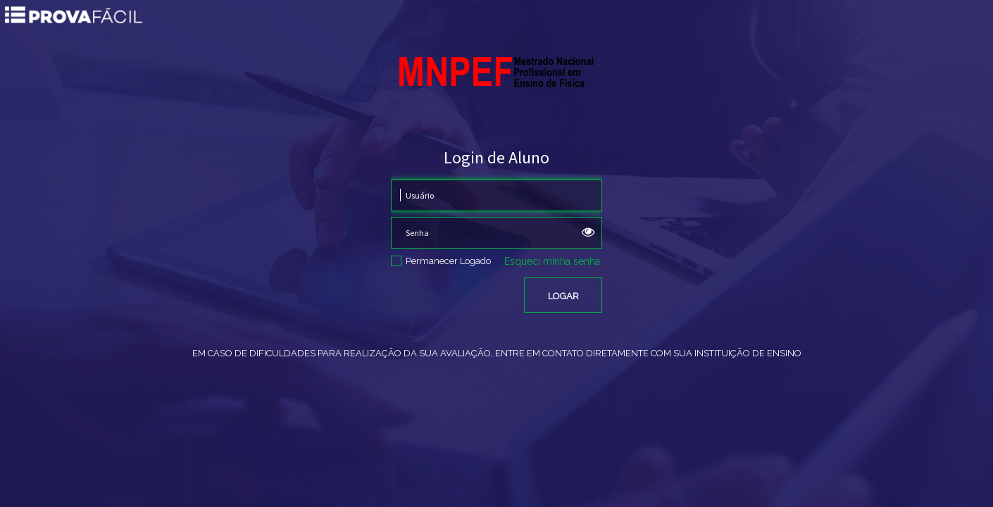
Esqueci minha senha (552, 261)
